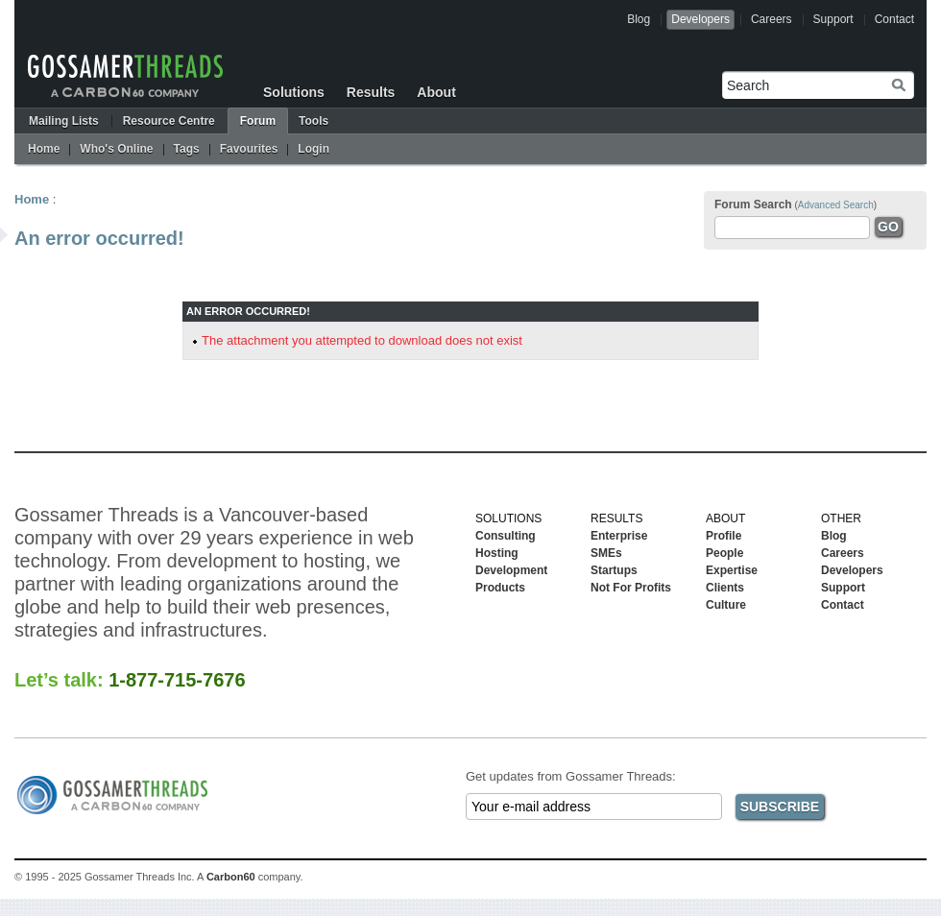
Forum (258, 121)
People (724, 553)
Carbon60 (230, 876)
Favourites (249, 149)
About (436, 92)
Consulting (505, 535)
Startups (614, 570)
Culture (726, 605)
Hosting (497, 553)
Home (44, 149)
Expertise (732, 570)
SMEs (606, 553)
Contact (894, 19)
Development (511, 570)
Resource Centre (169, 121)
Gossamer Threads (125, 76)
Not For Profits (631, 587)
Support (833, 19)
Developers (700, 19)
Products (500, 587)
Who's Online (116, 149)
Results (371, 92)
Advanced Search (836, 205)
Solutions (294, 92)
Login (313, 149)
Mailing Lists (64, 121)
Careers (771, 19)
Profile (723, 535)
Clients (725, 587)
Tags (187, 149)
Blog (638, 19)
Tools (313, 121)
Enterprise (619, 535)
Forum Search (753, 204)
